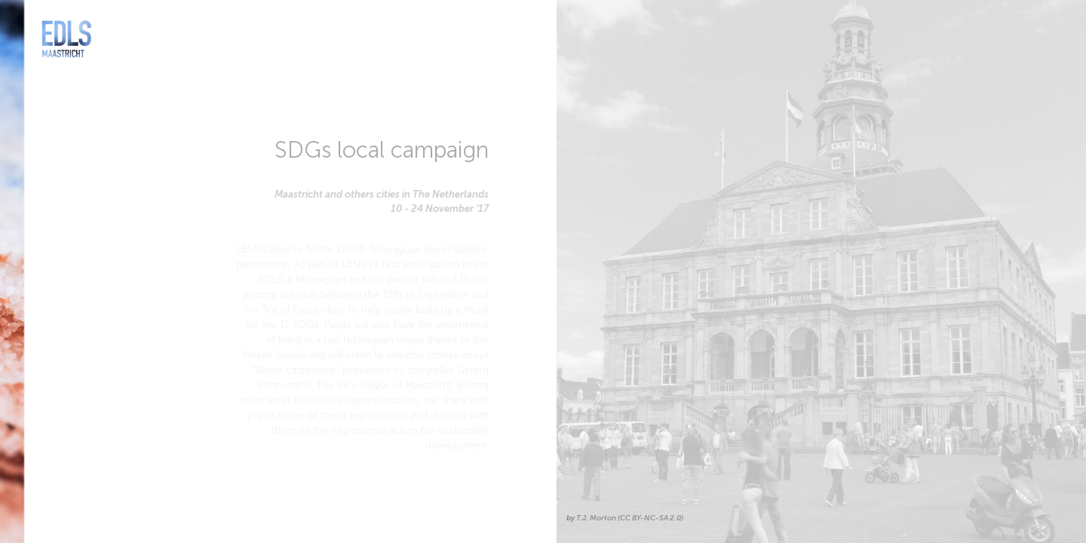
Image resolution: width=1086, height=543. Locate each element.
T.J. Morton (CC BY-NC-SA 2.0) (628, 518)
